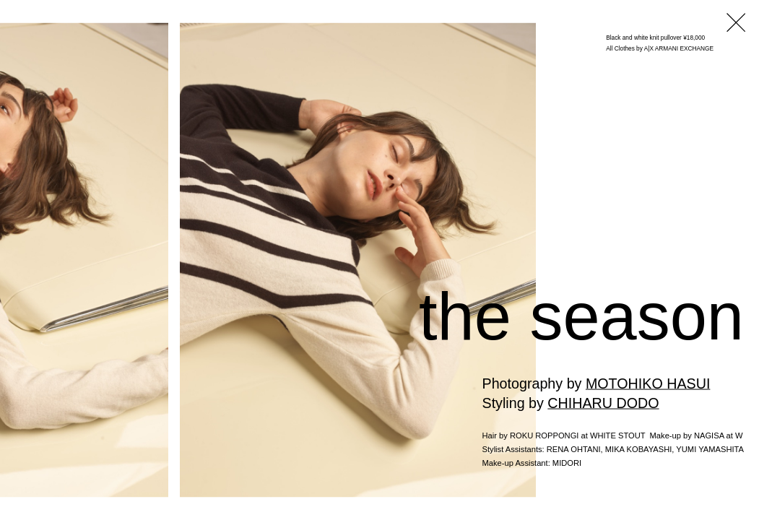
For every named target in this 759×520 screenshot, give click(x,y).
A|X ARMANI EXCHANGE (679, 48)
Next (740, 312)
